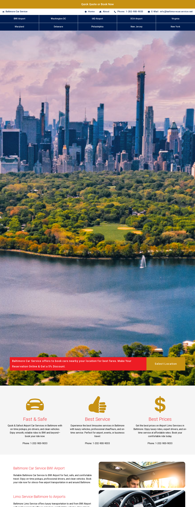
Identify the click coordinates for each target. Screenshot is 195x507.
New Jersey (136, 26)
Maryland (19, 26)
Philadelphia (97, 26)
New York (175, 26)
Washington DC (58, 18)
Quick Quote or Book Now (97, 4)
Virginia (175, 18)
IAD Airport (97, 18)
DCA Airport (136, 18)
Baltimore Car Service (16, 11)
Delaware (58, 26)
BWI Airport (19, 18)
